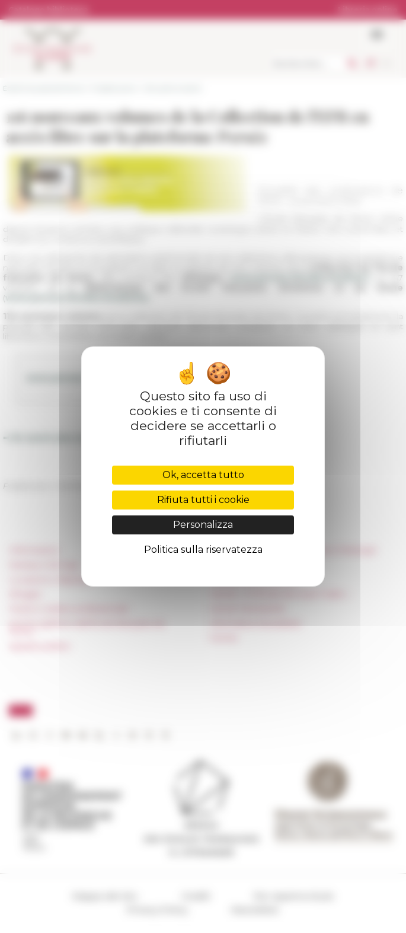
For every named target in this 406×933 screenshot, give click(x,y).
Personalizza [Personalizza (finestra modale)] (203, 524)
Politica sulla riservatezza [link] (203, 549)
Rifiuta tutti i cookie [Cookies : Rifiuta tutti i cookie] (203, 499)
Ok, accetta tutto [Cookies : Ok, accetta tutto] (203, 474)
